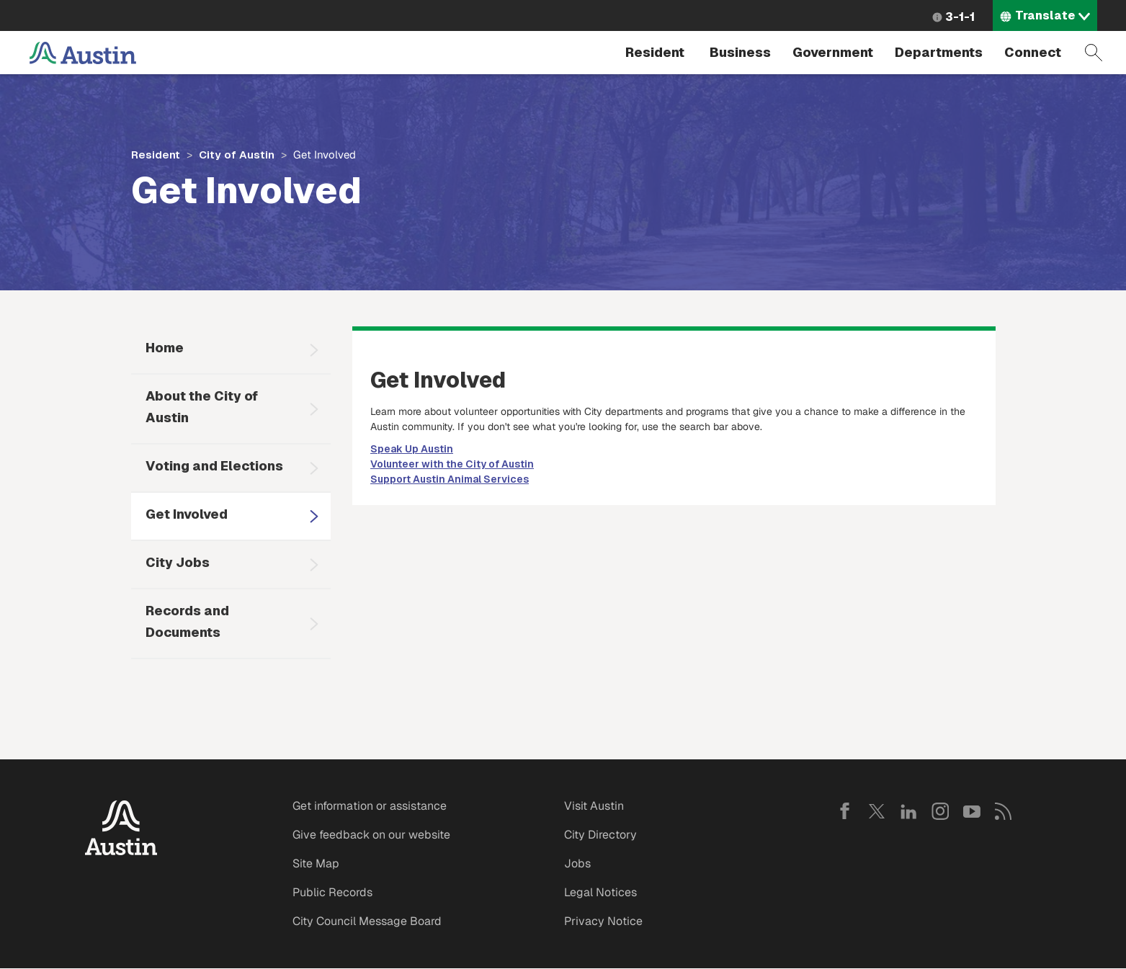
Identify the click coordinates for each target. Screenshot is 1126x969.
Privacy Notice (603, 921)
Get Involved (187, 514)
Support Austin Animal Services (449, 479)
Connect (1032, 52)
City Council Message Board (367, 921)
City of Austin (236, 154)
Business (740, 52)
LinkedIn (908, 811)
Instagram (940, 811)
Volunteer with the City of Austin (452, 463)
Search (1093, 52)
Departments (939, 52)
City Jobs (178, 562)
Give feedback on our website (371, 834)
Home (165, 347)
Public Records (332, 892)
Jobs (577, 863)
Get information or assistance (369, 805)
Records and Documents (187, 621)
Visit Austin (594, 805)
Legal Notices (600, 892)
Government (832, 52)
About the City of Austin (202, 407)
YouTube (971, 811)
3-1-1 (960, 16)
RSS (1003, 811)
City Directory (600, 834)
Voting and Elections (214, 465)
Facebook (845, 811)
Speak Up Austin (411, 448)
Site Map (315, 863)
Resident (654, 52)
